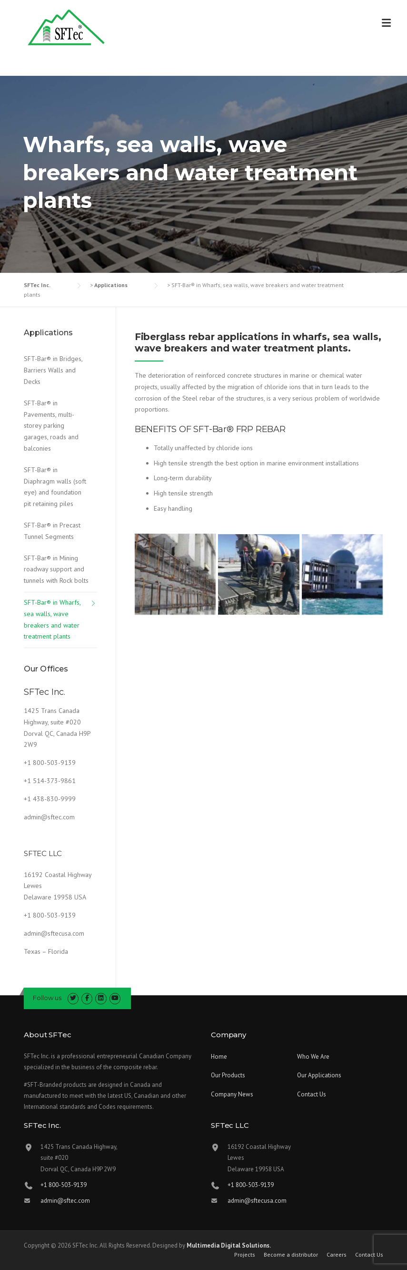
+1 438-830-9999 (50, 799)
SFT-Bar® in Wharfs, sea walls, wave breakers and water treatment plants (52, 619)
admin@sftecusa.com (54, 933)
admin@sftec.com (49, 817)
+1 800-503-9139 (50, 762)
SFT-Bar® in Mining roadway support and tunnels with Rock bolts (56, 569)
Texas (32, 951)
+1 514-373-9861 (50, 780)
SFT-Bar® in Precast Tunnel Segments (52, 531)
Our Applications (319, 1075)
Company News (232, 1094)
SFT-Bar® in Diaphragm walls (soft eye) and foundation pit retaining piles (55, 486)
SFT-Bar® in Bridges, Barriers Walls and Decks (53, 370)
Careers (337, 1255)
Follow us (47, 998)
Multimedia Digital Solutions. (229, 1245)
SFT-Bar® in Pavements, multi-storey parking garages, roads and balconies (51, 426)
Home (219, 1057)
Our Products (228, 1075)
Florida (58, 951)
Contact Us (311, 1094)
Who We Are (313, 1057)
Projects (244, 1255)
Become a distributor (291, 1255)
